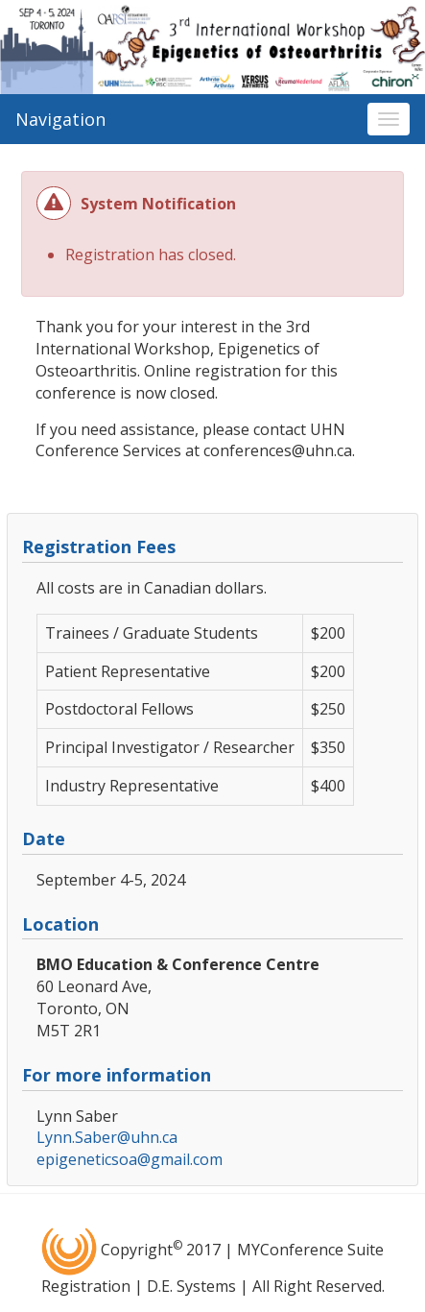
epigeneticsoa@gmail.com (129, 1159)
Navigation (60, 119)
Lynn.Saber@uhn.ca (106, 1137)
